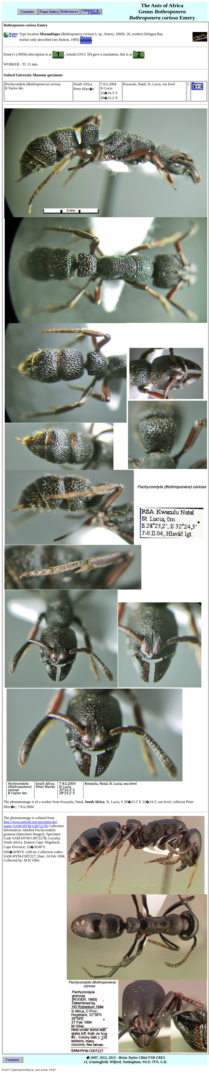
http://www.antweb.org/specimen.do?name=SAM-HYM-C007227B (30, 824)
